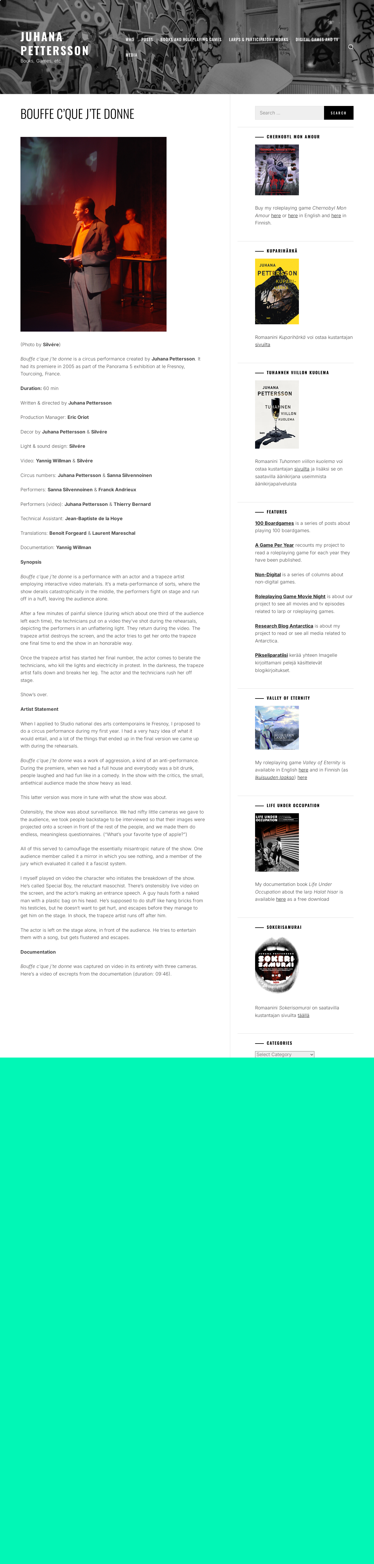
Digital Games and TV (317, 39)
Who (130, 39)
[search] (351, 47)
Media (131, 55)
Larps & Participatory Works (258, 39)
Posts (147, 39)
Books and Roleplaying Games (191, 39)
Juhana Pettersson (55, 43)
